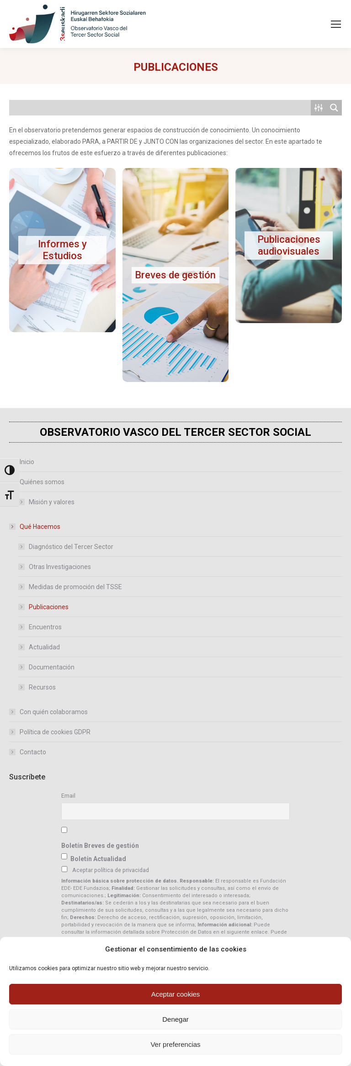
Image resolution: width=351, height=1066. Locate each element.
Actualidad (44, 647)
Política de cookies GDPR (55, 732)
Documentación (51, 667)
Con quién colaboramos (54, 712)
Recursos (42, 687)
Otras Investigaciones (60, 566)
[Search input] (160, 107)
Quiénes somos (37, 482)
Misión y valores (51, 502)
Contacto (33, 752)
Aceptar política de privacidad (110, 870)
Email (68, 795)
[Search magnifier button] (334, 107)
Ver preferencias (175, 1044)
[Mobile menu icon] (336, 24)
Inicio (27, 461)
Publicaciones (49, 607)
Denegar (175, 1019)
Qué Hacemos (35, 526)
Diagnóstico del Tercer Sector (71, 546)
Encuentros (45, 627)
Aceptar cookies (175, 994)
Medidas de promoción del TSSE (75, 586)
